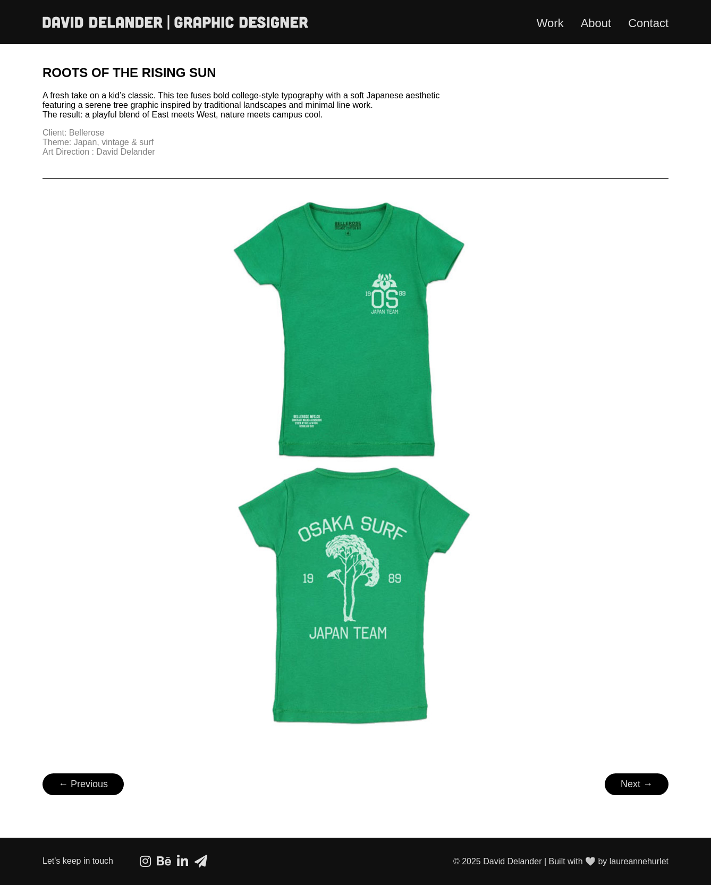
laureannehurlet (639, 861)
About (596, 23)
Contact (648, 23)
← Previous (83, 784)
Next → (637, 784)
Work (550, 23)
